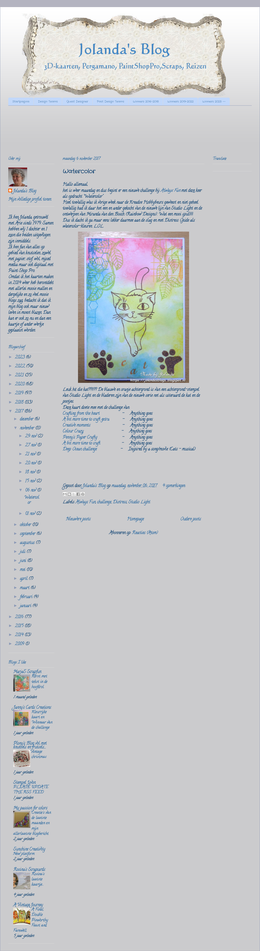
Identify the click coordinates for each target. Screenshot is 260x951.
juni (23, 561)
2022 (20, 366)
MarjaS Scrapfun (27, 672)
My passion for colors (30, 808)
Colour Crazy (73, 431)
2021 (20, 375)
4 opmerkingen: (173, 486)
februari (27, 597)
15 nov (30, 481)
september (28, 534)
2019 (20, 393)
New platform (24, 854)
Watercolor (79, 172)
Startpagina (21, 101)
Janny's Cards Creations (32, 708)
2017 (19, 411)
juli (23, 552)
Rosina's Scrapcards (29, 870)
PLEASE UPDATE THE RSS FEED (30, 790)
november (27, 428)
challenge (104, 502)
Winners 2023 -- (213, 101)
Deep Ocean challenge (80, 449)
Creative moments (76, 425)
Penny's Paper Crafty (80, 437)
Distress (120, 502)
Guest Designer (77, 101)
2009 (20, 644)
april (24, 579)
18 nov (30, 472)
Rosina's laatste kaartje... (37, 879)
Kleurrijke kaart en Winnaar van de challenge (41, 720)
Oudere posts (190, 519)
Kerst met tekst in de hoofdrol (39, 682)
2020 (20, 384)
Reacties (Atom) (145, 533)
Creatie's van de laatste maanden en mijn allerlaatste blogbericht (32, 823)
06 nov (31, 490)
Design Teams (48, 101)
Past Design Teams (110, 101)
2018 (20, 402)
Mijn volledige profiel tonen (29, 199)
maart (25, 588)
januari (26, 606)
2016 (20, 617)
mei (23, 570)
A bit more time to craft (81, 443)
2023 (20, 357)
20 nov (31, 463)
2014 (20, 635)
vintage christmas (38, 754)
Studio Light (139, 502)
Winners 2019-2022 (180, 101)
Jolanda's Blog (24, 192)
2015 (20, 626)
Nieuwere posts (78, 519)
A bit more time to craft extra (86, 419)
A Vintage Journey (28, 905)
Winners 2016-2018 (146, 101)
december (27, 419)
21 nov (31, 454)
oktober (26, 525)
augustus (28, 543)
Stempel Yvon (24, 783)
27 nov (31, 445)
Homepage (135, 519)
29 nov (31, 436)
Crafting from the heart (81, 414)
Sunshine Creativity (29, 849)
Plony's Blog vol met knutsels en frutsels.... (30, 745)
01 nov (30, 514)
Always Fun (170, 191)
